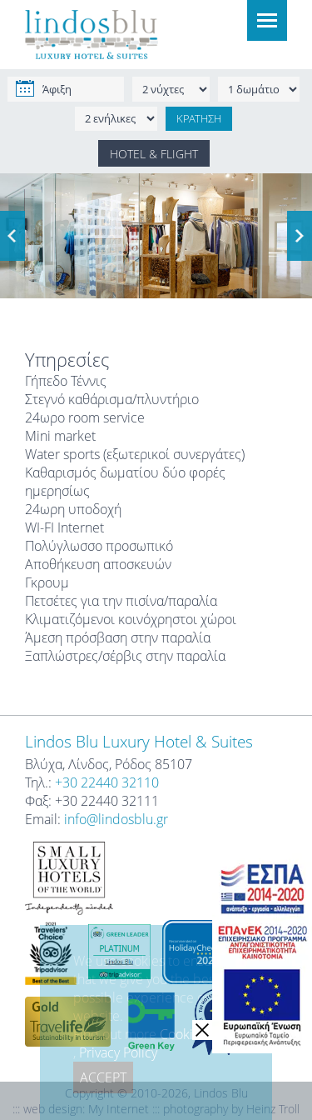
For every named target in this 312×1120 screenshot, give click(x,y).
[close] (202, 1030)
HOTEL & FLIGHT (154, 154)
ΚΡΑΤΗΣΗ (198, 118)
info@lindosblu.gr (116, 819)
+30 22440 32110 (107, 782)
